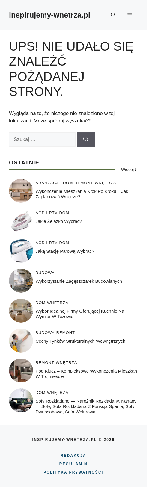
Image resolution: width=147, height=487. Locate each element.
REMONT (84, 183)
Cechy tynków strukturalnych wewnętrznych (81, 341)
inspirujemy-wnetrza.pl (49, 15)
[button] (113, 15)
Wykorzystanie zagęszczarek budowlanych (79, 281)
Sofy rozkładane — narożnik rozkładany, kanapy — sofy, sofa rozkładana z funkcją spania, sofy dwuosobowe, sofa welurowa (86, 406)
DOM (68, 183)
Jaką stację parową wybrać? (65, 251)
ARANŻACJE (49, 183)
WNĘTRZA (105, 183)
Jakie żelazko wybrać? (59, 221)
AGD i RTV (47, 213)
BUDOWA (45, 273)
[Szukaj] (86, 139)
